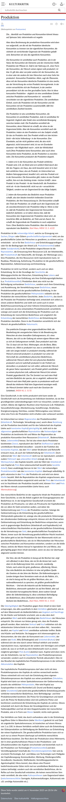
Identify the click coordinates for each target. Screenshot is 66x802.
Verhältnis (42, 609)
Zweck (15, 443)
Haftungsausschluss (40, 798)
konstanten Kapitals (33, 471)
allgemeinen (6, 431)
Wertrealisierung (8, 489)
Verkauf (32, 624)
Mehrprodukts (37, 293)
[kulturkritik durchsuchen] (33, 10)
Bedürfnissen (46, 618)
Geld (24, 531)
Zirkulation (57, 678)
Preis (17, 465)
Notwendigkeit (51, 431)
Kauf (43, 624)
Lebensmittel (12, 440)
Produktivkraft (10, 254)
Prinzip (24, 510)
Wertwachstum (8, 462)
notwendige (22, 233)
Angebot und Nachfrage (53, 612)
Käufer (4, 477)
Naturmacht (32, 324)
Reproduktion (7, 251)
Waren (30, 712)
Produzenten (20, 29)
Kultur (51, 639)
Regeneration (30, 419)
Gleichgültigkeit (12, 606)
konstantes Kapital (19, 428)
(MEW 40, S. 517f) (24, 390)
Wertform (39, 720)
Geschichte (40, 272)
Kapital (15, 630)
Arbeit (31, 233)
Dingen (11, 236)
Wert (29, 449)
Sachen (4, 236)
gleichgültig (34, 428)
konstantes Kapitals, (10, 449)
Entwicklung (6, 318)
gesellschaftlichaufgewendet (39, 236)
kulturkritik (19, 4)
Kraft (13, 639)
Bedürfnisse (30, 242)
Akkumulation (7, 664)
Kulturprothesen (35, 775)
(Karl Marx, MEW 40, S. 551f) (41, 601)
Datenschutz (6, 798)
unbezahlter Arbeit (28, 459)
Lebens (52, 275)
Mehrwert (11, 459)
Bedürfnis (48, 296)
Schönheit (43, 639)
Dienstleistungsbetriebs (41, 751)
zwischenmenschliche (11, 778)
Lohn (27, 652)
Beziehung (57, 422)
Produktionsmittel (46, 245)
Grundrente (12, 690)
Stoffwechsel (47, 443)
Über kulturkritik (21, 798)
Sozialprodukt (13, 248)
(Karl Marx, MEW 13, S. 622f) (42, 228)
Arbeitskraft (6, 422)
